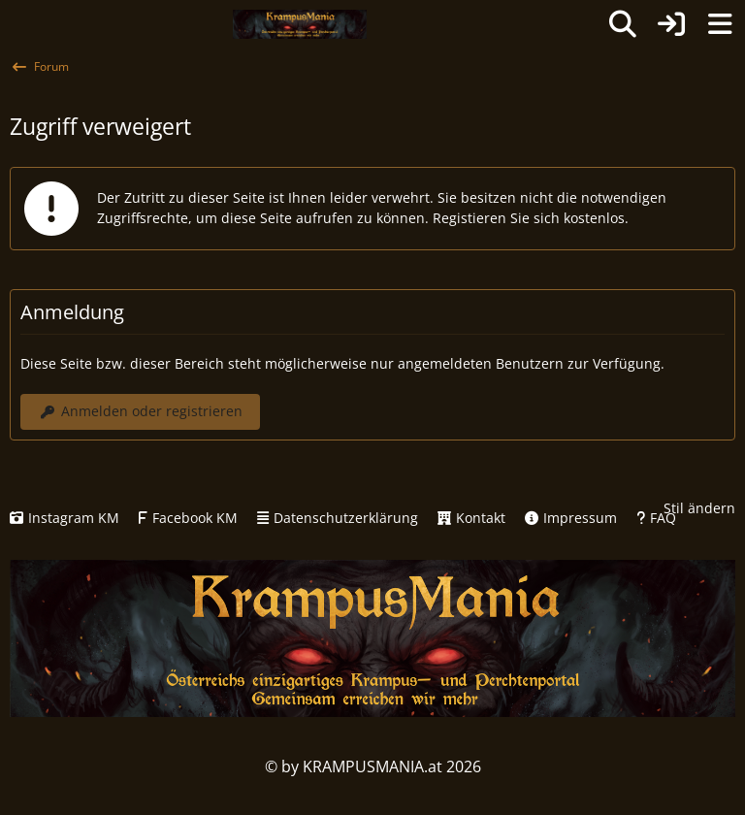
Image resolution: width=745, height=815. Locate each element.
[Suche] (622, 24)
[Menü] (719, 24)
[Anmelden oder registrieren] (671, 24)
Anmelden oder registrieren (140, 411)
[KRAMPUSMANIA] (299, 24)
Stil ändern (699, 508)
